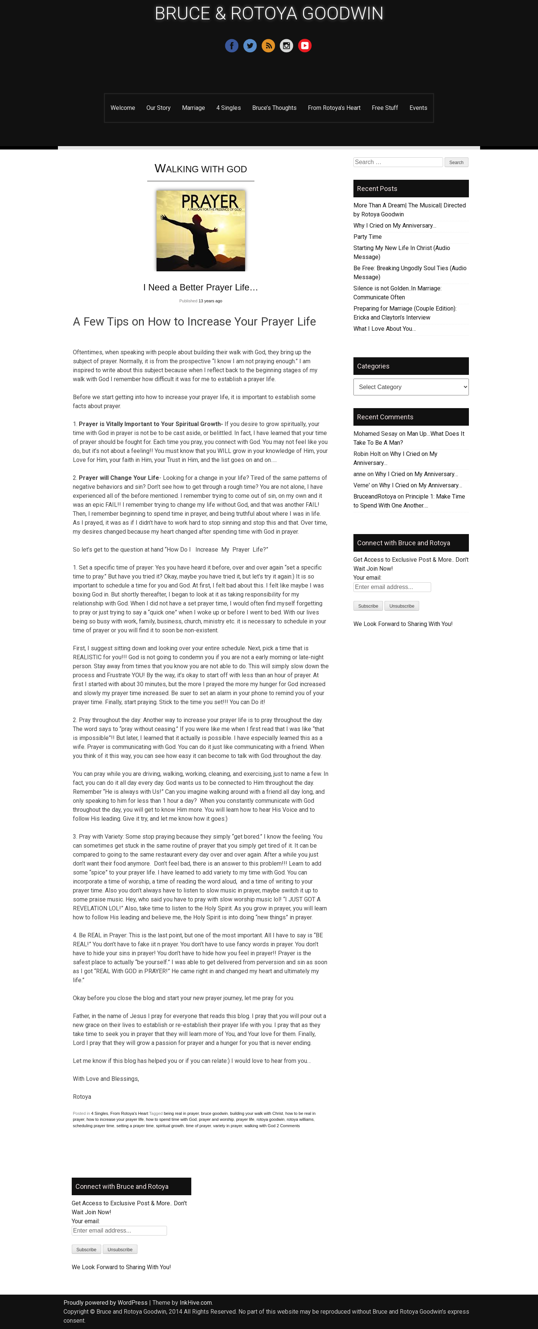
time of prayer (198, 1125)
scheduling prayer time (93, 1125)
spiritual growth (170, 1125)
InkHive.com (196, 1302)
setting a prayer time (135, 1125)
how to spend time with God (171, 1119)
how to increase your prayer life (115, 1119)
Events (418, 107)
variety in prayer (227, 1125)
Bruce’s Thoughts (274, 107)
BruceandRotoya (374, 496)
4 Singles (228, 107)
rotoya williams (300, 1119)
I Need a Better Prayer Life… (200, 287)
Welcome (123, 107)
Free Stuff (385, 107)
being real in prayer (181, 1113)
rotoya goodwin (271, 1119)
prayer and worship (216, 1119)
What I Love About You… (384, 328)
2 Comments (288, 1125)
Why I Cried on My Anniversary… (394, 225)
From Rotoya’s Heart (334, 107)
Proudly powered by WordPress (106, 1302)
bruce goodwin (214, 1113)
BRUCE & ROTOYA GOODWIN (269, 13)
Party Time (367, 236)
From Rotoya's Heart (129, 1113)
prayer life (245, 1119)
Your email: (367, 577)
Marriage (193, 107)
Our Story (158, 107)
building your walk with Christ (256, 1113)
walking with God (259, 1125)
